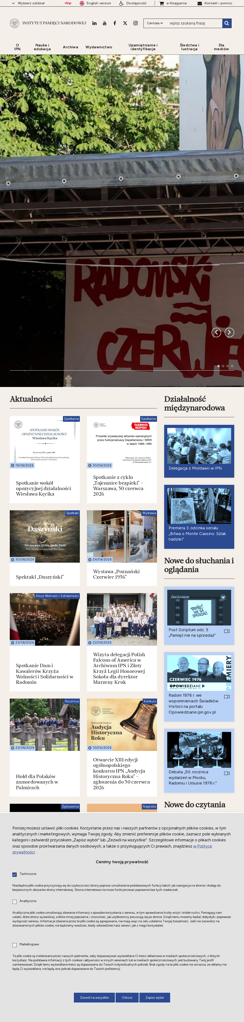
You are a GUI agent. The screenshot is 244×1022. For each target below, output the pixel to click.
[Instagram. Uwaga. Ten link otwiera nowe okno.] (135, 23)
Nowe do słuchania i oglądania (199, 403)
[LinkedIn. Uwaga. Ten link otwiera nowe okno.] (94, 23)
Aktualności (31, 236)
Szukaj (226, 23)
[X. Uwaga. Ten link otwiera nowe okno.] (125, 23)
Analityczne (28, 901)
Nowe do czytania (194, 642)
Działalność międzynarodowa (194, 241)
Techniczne (28, 874)
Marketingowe (29, 944)
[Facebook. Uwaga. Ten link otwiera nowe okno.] (114, 23)
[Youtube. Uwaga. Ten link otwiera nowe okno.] (104, 23)
